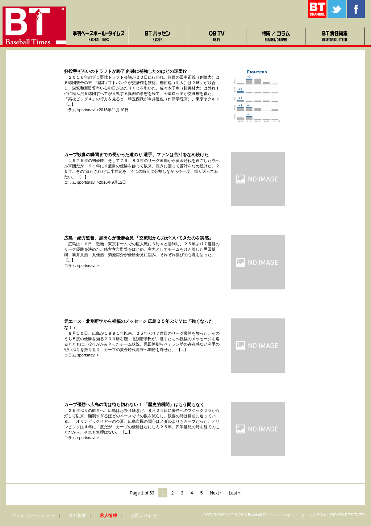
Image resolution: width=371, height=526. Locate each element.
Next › (215, 493)
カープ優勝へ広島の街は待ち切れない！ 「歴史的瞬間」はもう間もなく (134, 404)
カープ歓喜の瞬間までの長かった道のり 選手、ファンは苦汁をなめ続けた (136, 154)
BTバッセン (158, 36)
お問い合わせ (144, 515)
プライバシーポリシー (33, 515)
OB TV (217, 36)
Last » (235, 493)
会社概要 (77, 515)
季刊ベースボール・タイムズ (99, 36)
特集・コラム (276, 36)
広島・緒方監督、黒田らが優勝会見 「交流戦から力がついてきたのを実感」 (138, 238)
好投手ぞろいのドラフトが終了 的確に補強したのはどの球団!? (125, 71)
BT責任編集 (335, 36)
